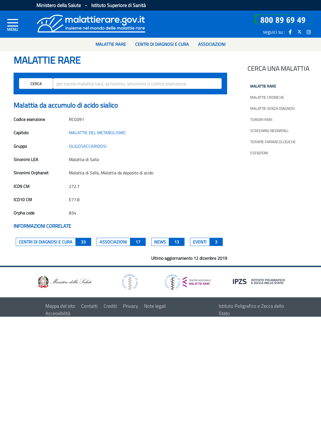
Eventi (208, 242)
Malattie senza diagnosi (272, 108)
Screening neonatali (269, 130)
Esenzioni (259, 153)
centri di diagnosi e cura (55, 242)
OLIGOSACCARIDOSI (88, 146)
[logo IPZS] (260, 281)
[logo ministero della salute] (64, 281)
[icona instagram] (309, 32)
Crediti (110, 306)
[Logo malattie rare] (91, 23)
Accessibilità (57, 313)
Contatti (89, 306)
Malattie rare (263, 86)
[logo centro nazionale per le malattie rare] (188, 280)
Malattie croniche (267, 97)
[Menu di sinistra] (12, 24)
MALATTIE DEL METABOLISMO (97, 132)
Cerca (36, 83)
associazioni (123, 242)
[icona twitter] (299, 32)
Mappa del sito (60, 306)
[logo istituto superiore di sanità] (129, 281)
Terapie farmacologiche (273, 142)
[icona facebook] (290, 32)
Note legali (155, 306)
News (169, 242)
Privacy (130, 306)
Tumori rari (261, 119)
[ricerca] (137, 83)
